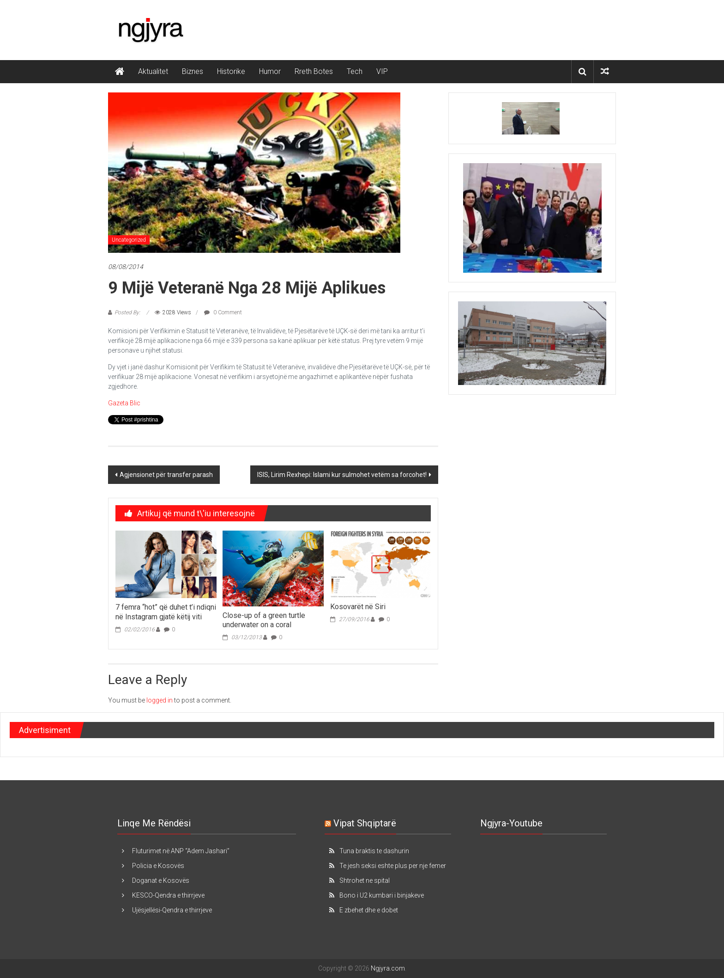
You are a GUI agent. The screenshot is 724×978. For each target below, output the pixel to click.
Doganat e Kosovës (160, 880)
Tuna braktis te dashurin (374, 851)
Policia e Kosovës (158, 865)
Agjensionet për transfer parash (166, 474)
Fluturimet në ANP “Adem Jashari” (180, 851)
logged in (159, 700)
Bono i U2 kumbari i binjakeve (381, 895)
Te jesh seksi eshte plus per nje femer (392, 865)
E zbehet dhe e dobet (368, 910)
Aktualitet (153, 71)
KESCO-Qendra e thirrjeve (168, 895)
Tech (354, 71)
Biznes (192, 71)
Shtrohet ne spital (364, 880)
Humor (270, 71)
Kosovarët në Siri (358, 606)
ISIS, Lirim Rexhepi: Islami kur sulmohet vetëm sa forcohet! (342, 474)
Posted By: (128, 312)
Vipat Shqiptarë (364, 823)
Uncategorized (129, 240)
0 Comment (223, 312)
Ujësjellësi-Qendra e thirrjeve (172, 910)
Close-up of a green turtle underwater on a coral (264, 620)
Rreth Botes (314, 71)
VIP (382, 71)
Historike (231, 71)
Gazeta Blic (124, 403)
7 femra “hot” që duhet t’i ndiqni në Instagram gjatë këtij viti (165, 612)
